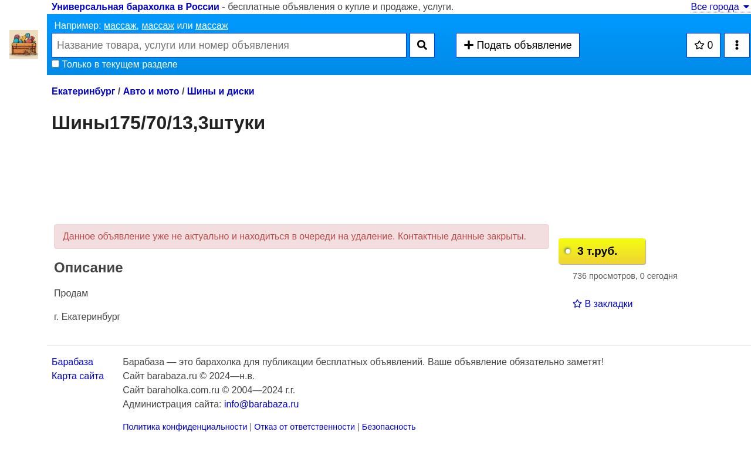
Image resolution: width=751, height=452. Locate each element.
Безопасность (389, 426)
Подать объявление (517, 45)
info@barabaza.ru (261, 404)
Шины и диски (221, 91)
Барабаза (72, 362)
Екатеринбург (83, 91)
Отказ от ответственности (304, 426)
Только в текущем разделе (115, 64)
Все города (721, 7)
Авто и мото (151, 91)
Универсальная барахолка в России (135, 7)
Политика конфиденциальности (185, 426)
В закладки (602, 304)
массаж (120, 26)
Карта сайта (78, 376)
